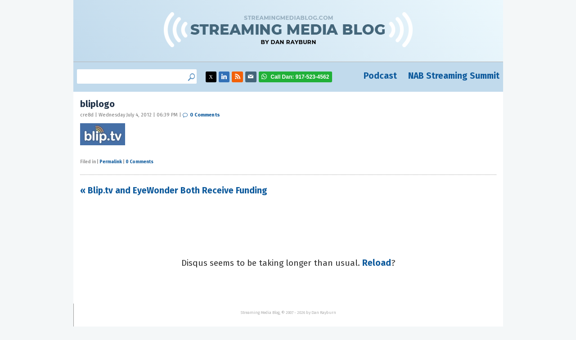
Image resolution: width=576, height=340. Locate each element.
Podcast (380, 76)
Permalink (110, 162)
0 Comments (205, 115)
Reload (376, 263)
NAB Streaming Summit (454, 76)
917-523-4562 (299, 77)
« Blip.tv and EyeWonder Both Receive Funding (173, 190)
